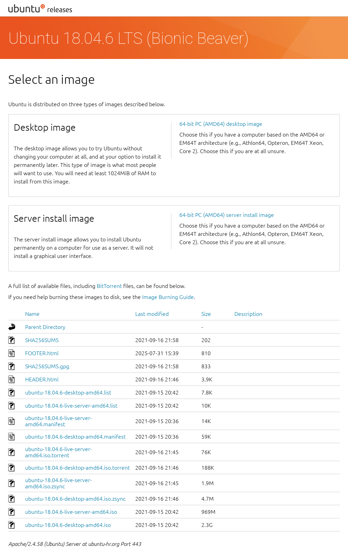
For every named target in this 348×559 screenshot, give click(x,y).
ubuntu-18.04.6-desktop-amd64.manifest (75, 436)
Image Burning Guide (168, 297)
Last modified (152, 314)
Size (206, 314)
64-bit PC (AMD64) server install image (226, 215)
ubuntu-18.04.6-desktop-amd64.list (68, 392)
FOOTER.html (42, 353)
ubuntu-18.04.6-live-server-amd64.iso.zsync (58, 483)
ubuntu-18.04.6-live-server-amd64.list (71, 405)
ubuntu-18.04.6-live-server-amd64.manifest (58, 421)
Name (32, 314)
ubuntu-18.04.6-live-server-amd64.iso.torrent (58, 452)
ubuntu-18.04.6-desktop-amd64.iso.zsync (75, 499)
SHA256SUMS (42, 340)
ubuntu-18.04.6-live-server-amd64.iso (71, 512)
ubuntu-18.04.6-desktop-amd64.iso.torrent (77, 468)
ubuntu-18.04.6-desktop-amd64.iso (68, 525)
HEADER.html (42, 379)
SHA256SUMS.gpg (47, 366)
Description (248, 314)
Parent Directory (45, 327)
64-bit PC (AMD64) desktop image (220, 124)
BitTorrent (109, 286)
